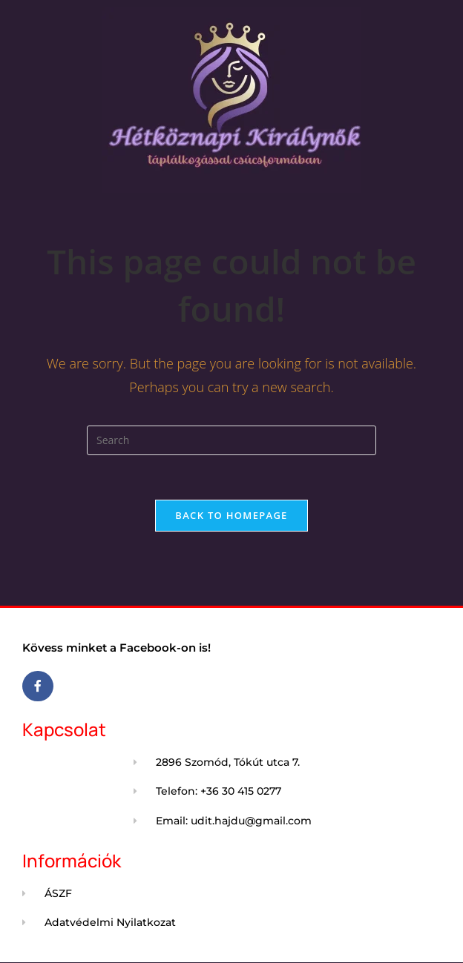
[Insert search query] (231, 440)
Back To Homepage (231, 515)
